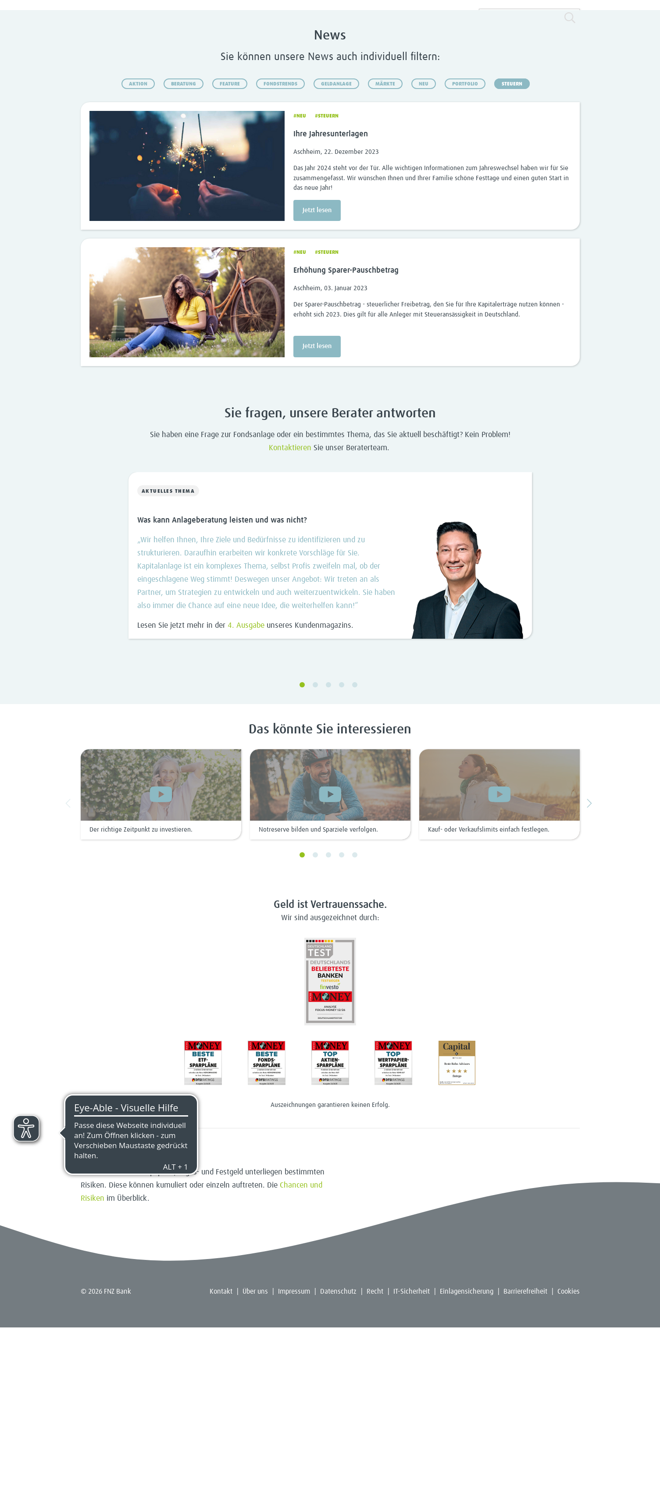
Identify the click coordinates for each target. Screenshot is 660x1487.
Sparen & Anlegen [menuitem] (114, 147)
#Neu (299, 275)
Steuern (512, 243)
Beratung (183, 243)
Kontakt (221, 1451)
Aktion (138, 243)
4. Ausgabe (246, 785)
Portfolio (465, 243)
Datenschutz (338, 1451)
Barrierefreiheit (525, 1451)
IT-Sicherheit (411, 1451)
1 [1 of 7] (302, 1014)
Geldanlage (336, 243)
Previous (69, 962)
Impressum (294, 1451)
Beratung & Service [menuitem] (273, 147)
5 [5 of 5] (354, 844)
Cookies (568, 1451)
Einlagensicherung (466, 1451)
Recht (375, 1451)
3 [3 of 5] (328, 844)
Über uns (255, 1451)
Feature (230, 243)
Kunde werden (545, 147)
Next (590, 962)
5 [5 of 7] (354, 1014)
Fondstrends (280, 243)
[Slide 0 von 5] (330, 719)
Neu (423, 243)
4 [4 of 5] (341, 844)
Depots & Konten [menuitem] (215, 147)
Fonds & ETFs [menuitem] (165, 147)
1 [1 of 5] (302, 844)
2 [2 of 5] (315, 844)
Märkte (385, 243)
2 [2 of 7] (315, 1014)
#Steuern (327, 275)
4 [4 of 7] (341, 1014)
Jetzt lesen (317, 369)
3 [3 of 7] (328, 1014)
